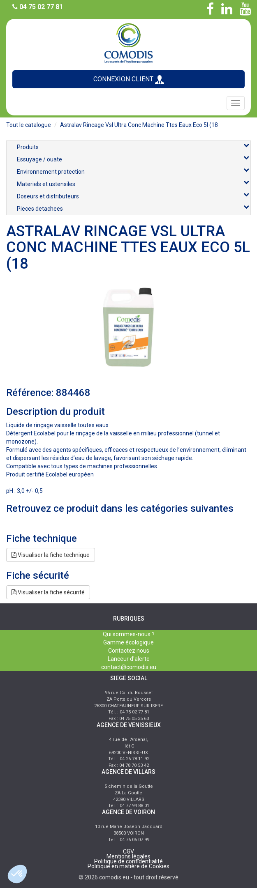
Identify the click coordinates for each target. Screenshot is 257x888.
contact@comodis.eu (128, 667)
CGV (128, 851)
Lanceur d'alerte (129, 659)
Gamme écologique (128, 642)
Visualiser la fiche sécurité (48, 592)
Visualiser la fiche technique (51, 555)
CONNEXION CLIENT (128, 79)
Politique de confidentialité (128, 861)
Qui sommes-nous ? (129, 634)
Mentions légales (128, 856)
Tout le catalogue (28, 125)
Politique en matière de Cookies (128, 866)
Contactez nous (128, 650)
